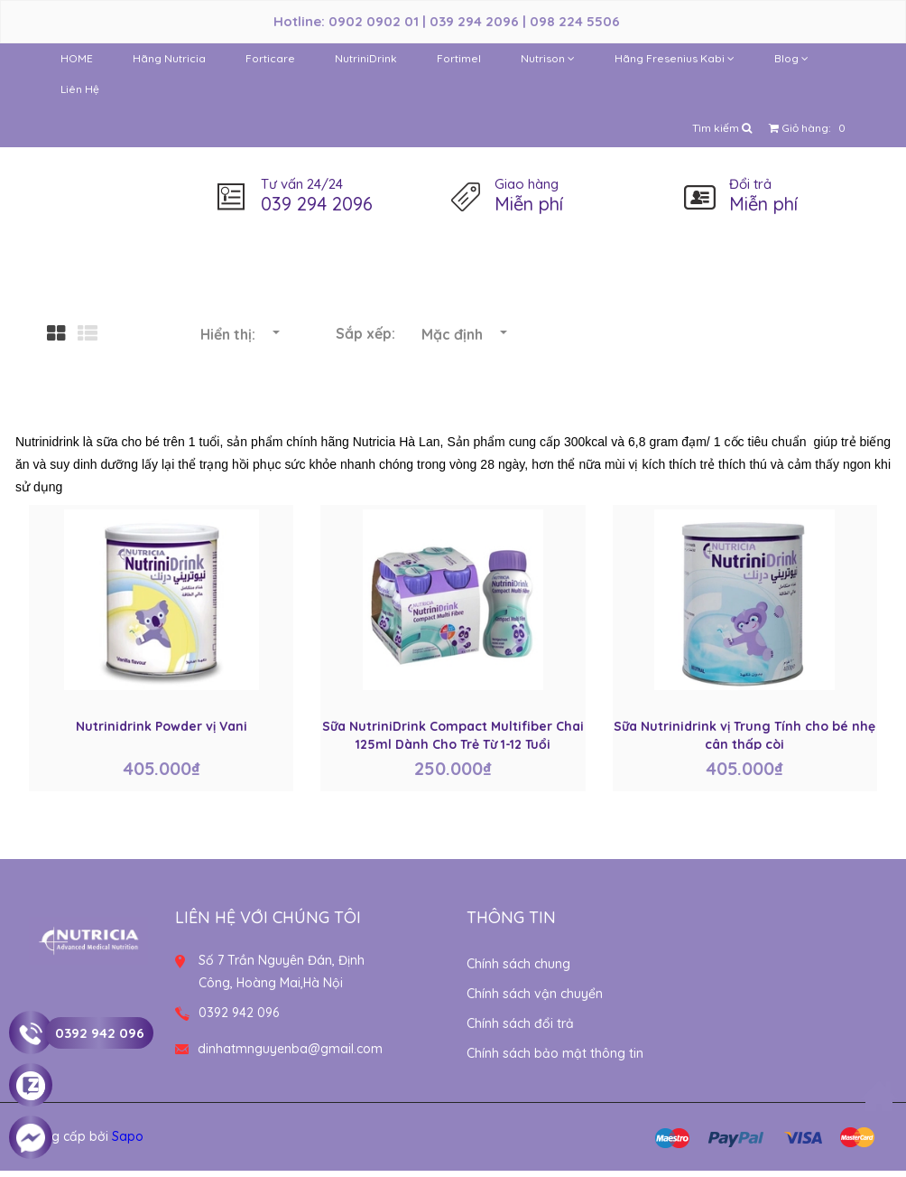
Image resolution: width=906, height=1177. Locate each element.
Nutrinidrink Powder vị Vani (161, 726)
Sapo (127, 1136)
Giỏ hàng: (809, 128)
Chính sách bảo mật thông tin (555, 1053)
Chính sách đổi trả (520, 1023)
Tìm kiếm (722, 128)
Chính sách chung (518, 964)
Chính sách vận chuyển (535, 994)
